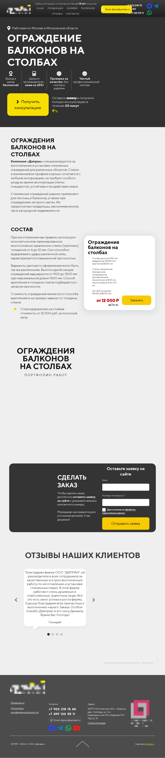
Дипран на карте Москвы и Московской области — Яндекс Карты (128, 663)
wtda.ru (150, 744)
